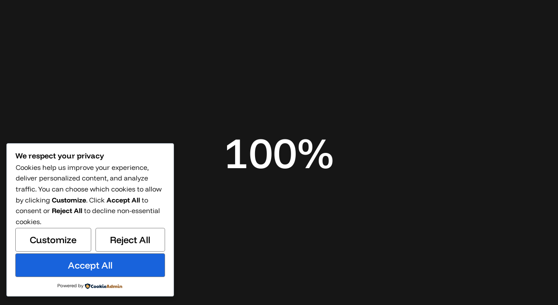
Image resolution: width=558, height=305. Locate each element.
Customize (53, 240)
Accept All (90, 265)
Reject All (130, 240)
